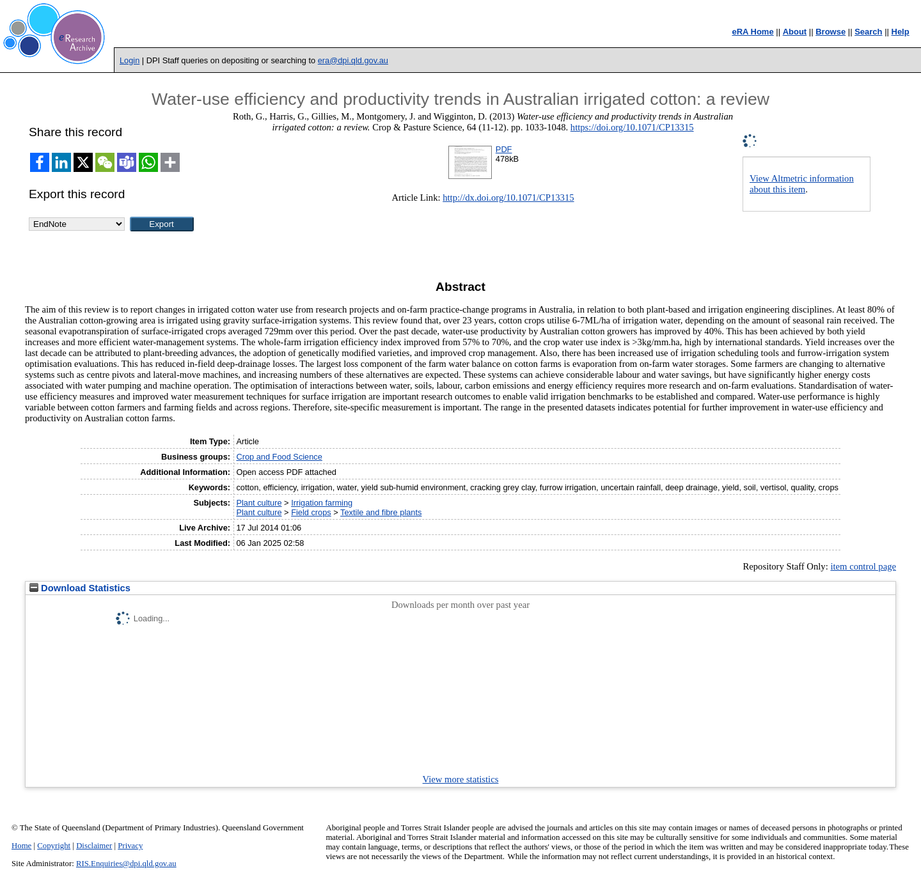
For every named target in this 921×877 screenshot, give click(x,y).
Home (21, 845)
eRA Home (752, 31)
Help (900, 31)
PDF (504, 149)
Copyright (53, 845)
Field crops (311, 512)
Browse (830, 31)
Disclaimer (94, 845)
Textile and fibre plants (380, 512)
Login (129, 60)
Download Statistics (79, 588)
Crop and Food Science (279, 457)
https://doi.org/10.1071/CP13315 (632, 127)
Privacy (130, 845)
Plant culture (258, 503)
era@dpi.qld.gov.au (353, 60)
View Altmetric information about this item (802, 183)
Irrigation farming (321, 503)
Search (868, 31)
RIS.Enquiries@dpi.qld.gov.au (126, 863)
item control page (863, 566)
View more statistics (461, 779)
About (795, 31)
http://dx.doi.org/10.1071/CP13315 (508, 197)
